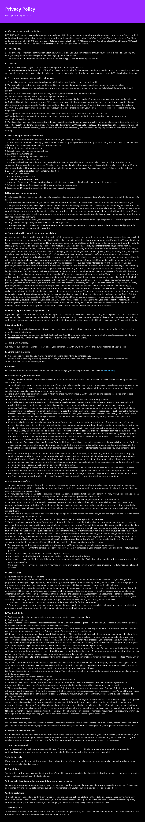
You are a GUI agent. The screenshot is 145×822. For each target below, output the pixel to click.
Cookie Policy (108, 370)
